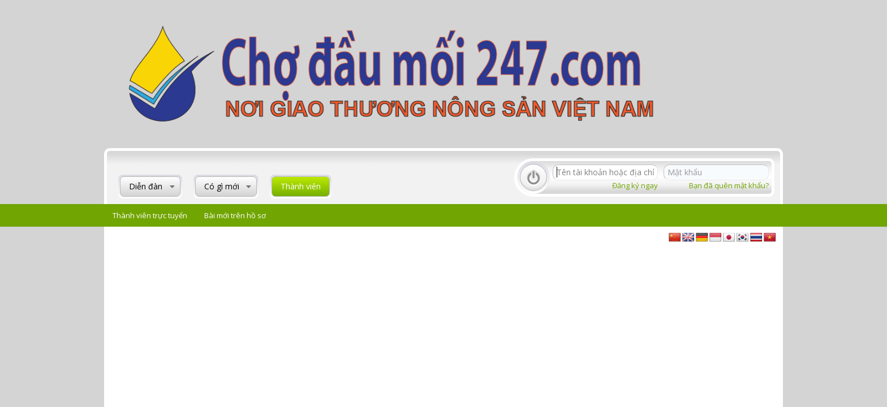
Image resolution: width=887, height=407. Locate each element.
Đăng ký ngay (635, 185)
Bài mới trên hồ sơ (235, 215)
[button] (172, 186)
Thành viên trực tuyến (150, 215)
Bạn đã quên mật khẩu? (729, 185)
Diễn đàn (145, 186)
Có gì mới (221, 186)
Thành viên (301, 186)
